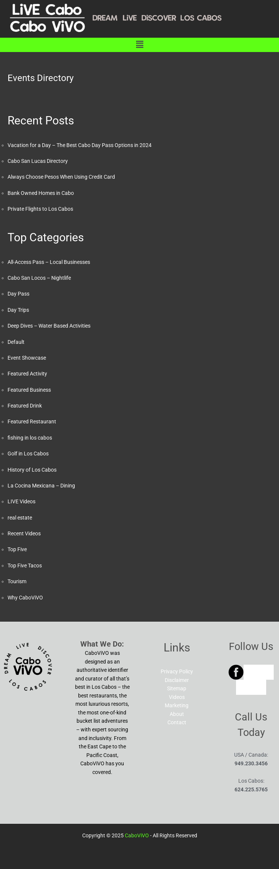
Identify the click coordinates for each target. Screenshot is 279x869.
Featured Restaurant (32, 421)
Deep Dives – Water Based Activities (49, 326)
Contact (176, 722)
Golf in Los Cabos (28, 454)
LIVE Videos (21, 501)
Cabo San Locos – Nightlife (39, 278)
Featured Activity (27, 374)
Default (16, 342)
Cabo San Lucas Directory (38, 161)
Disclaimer (177, 680)
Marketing (177, 705)
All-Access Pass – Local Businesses (49, 262)
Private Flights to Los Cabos (40, 209)
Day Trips (18, 310)
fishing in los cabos (30, 438)
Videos (177, 697)
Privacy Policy (177, 671)
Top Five (17, 549)
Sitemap (176, 688)
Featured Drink (25, 406)
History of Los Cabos (32, 470)
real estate (20, 518)
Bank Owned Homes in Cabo (41, 193)
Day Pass (18, 294)
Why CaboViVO (25, 598)
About (177, 714)
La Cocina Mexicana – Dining (41, 486)
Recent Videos (24, 533)
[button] (139, 45)
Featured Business (29, 390)
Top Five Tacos (25, 565)
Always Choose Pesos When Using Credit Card (61, 177)
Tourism (17, 581)
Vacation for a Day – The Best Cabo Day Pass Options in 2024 (80, 145)
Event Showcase (27, 358)
